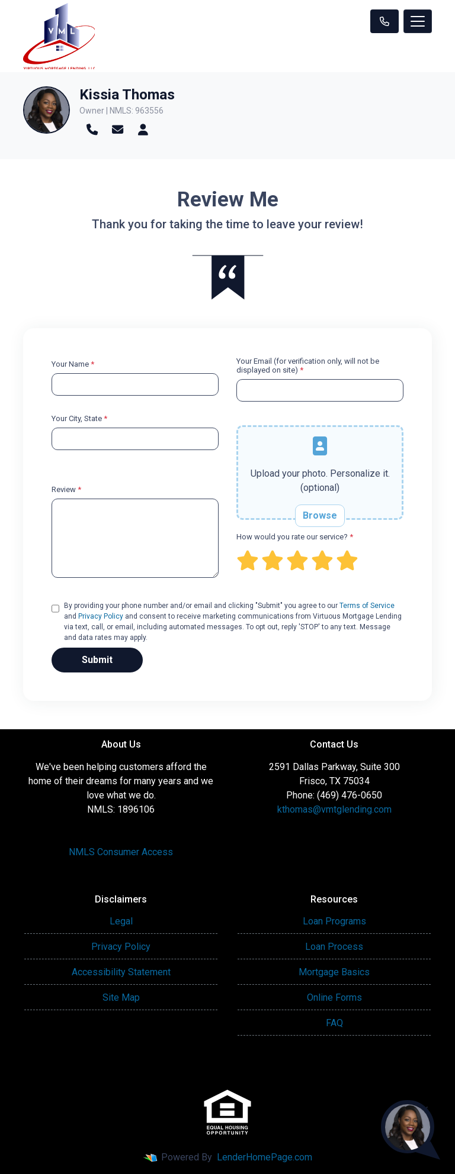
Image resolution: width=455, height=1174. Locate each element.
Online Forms (334, 997)
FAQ (334, 1023)
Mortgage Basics (334, 972)
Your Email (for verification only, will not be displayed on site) (307, 365)
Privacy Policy (100, 616)
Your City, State (79, 418)
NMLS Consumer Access (121, 852)
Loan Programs (334, 921)
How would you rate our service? (294, 536)
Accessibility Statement (121, 972)
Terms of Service (367, 605)
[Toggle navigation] (417, 21)
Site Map (121, 997)
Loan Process (334, 946)
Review (66, 489)
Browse (320, 515)
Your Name (73, 364)
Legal (121, 921)
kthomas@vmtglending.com (334, 809)
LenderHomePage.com (264, 1157)
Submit (97, 659)
